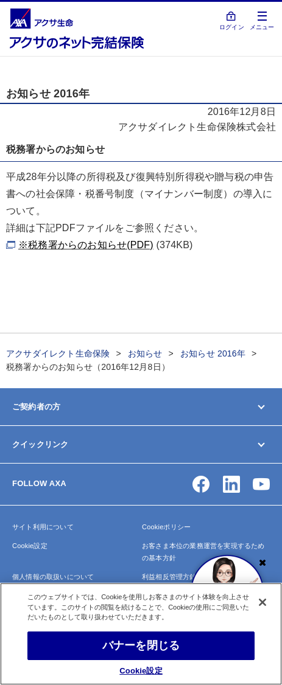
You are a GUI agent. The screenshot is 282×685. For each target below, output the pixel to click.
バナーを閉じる (141, 645)
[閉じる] (262, 602)
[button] (201, 484)
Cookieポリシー (166, 526)
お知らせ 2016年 (212, 353)
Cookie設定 (30, 545)
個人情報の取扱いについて (53, 576)
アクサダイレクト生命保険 (58, 353)
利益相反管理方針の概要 (179, 576)
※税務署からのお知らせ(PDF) (85, 245)
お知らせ (145, 353)
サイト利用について (43, 526)
